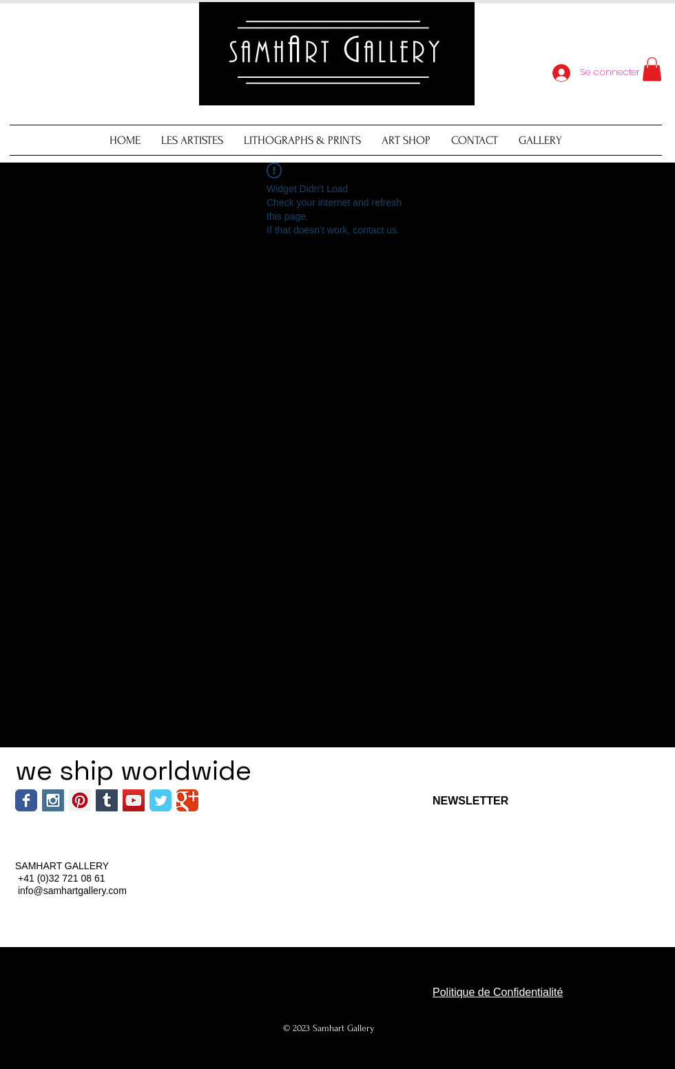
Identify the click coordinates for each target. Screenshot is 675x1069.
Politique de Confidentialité (498, 992)
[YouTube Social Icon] (134, 800)
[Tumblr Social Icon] (107, 800)
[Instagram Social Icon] (53, 800)
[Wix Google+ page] (187, 800)
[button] (652, 69)
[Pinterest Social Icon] (80, 800)
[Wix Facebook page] (26, 800)
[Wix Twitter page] (160, 800)
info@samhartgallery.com (72, 890)
